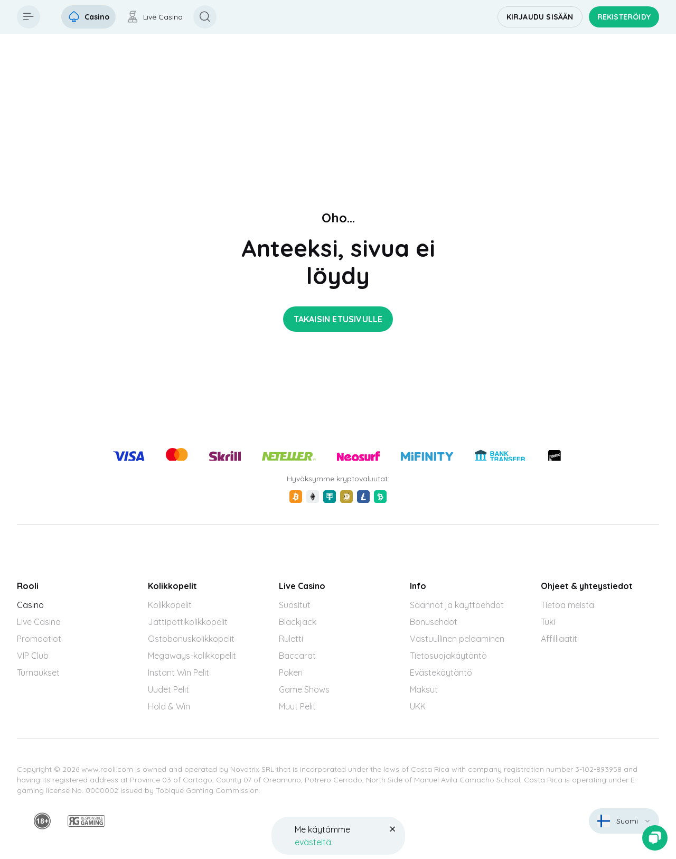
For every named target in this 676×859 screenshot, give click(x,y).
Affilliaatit (559, 638)
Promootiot (39, 638)
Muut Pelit (297, 706)
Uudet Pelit (168, 689)
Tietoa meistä (567, 605)
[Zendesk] (655, 838)
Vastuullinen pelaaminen (457, 638)
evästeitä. (314, 842)
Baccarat (297, 655)
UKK (418, 706)
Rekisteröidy (624, 17)
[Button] (28, 17)
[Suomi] (624, 821)
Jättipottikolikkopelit (188, 622)
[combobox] (624, 821)
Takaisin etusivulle (338, 319)
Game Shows (304, 689)
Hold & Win (169, 706)
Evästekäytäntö (441, 672)
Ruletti (291, 638)
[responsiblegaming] (86, 821)
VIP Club (33, 655)
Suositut (295, 605)
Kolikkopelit (170, 605)
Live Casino (39, 622)
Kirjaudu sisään (540, 17)
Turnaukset (38, 672)
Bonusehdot (433, 622)
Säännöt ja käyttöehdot (457, 605)
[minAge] (42, 821)
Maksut (424, 689)
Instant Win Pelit (178, 672)
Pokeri (291, 672)
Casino (30, 605)
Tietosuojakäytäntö (448, 655)
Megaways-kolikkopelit (192, 655)
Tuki (548, 622)
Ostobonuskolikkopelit (191, 638)
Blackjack (297, 622)
